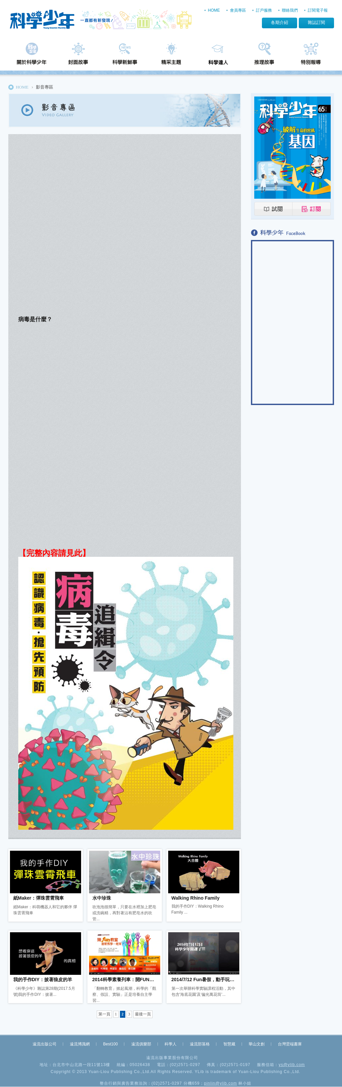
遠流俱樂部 (141, 1044)
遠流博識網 (80, 1044)
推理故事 (264, 56)
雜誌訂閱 (316, 22)
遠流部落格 (200, 1044)
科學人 (170, 1044)
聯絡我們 (290, 10)
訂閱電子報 (318, 10)
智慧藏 (229, 1044)
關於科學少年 (31, 56)
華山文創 (257, 1044)
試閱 (273, 209)
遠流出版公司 (45, 1044)
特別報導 (310, 56)
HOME (214, 10)
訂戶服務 (264, 10)
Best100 (110, 1044)
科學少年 (102, 19)
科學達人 (217, 56)
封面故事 (78, 56)
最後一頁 (143, 1014)
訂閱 (311, 209)
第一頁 (104, 1014)
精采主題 (171, 56)
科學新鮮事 (124, 56)
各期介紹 (279, 22)
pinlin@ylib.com (220, 1083)
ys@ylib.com (292, 1064)
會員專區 (238, 10)
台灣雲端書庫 (290, 1044)
